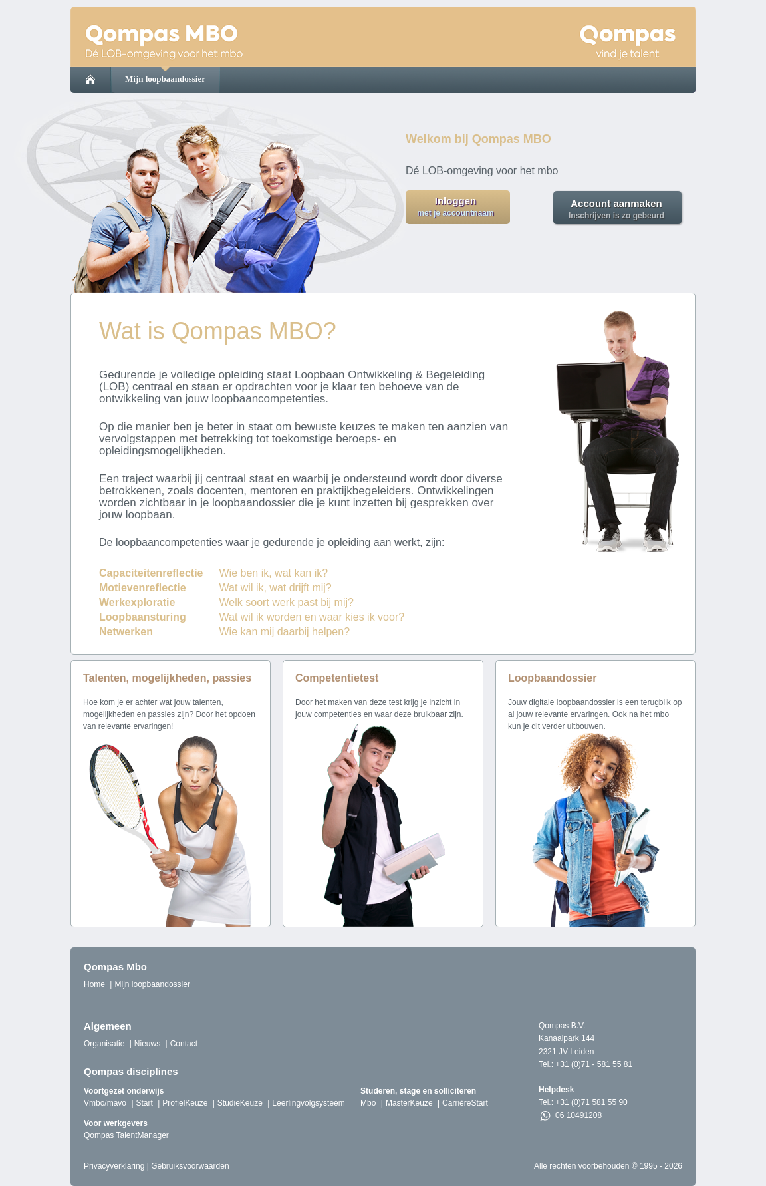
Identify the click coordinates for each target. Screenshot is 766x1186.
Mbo (368, 1103)
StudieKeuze (240, 1103)
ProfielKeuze (184, 1103)
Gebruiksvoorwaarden (190, 1166)
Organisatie (104, 1043)
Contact (183, 1043)
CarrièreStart (465, 1103)
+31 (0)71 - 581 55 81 (593, 1064)
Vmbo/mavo (105, 1103)
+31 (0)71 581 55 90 (591, 1102)
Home (94, 984)
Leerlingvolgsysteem (308, 1103)
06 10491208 (570, 1116)
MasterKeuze (409, 1103)
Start (144, 1103)
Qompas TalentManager (126, 1135)
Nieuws (147, 1043)
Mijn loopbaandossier (165, 79)
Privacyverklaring (114, 1166)
